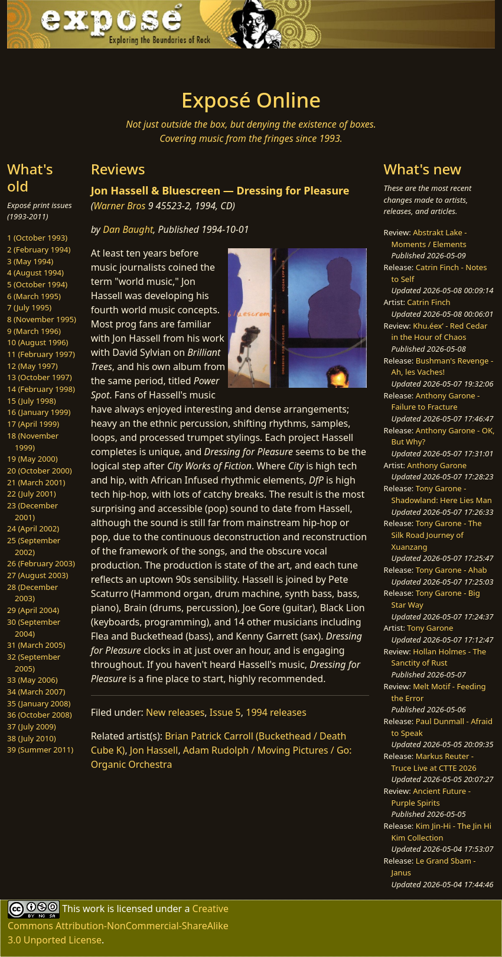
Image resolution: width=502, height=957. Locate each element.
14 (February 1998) (41, 389)
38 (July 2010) (31, 738)
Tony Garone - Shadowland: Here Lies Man (442, 494)
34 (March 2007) (36, 691)
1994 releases (276, 712)
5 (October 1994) (37, 284)
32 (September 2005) (33, 662)
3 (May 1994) (30, 261)
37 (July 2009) (31, 726)
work (94, 908)
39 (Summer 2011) (40, 749)
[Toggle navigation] (69, 65)
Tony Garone (430, 627)
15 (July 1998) (31, 400)
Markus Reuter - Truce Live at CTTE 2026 (434, 762)
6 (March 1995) (34, 296)
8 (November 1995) (41, 319)
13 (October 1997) (39, 377)
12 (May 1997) (32, 366)
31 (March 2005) (36, 645)
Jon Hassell (154, 750)
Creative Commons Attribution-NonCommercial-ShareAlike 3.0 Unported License (118, 924)
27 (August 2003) (37, 575)
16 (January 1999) (38, 412)
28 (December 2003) (32, 593)
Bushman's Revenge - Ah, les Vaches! (443, 366)
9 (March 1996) (34, 331)
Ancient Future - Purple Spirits (431, 797)
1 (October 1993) (37, 237)
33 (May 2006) (32, 679)
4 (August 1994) (35, 272)
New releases (175, 712)
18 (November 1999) (32, 441)
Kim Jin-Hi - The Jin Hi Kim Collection (442, 831)
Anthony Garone (437, 465)
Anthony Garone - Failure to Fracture (436, 401)
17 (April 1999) (33, 424)
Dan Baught (128, 229)
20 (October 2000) (39, 470)
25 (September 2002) (33, 546)
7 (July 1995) (29, 307)
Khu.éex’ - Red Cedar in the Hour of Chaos (440, 331)
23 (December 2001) (32, 511)
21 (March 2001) (36, 482)
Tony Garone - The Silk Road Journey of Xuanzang (437, 535)
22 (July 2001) (31, 493)
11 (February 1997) (41, 354)
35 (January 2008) (38, 703)
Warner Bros (119, 205)
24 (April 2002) (33, 528)
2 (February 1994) (38, 249)
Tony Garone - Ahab (451, 570)
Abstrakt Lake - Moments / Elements (429, 238)
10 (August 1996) (37, 342)
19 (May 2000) (32, 458)
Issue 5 (225, 712)
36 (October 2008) (39, 714)
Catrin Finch (428, 302)
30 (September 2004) (33, 628)
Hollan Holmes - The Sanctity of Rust (439, 657)
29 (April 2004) (33, 610)
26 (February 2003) (41, 563)
